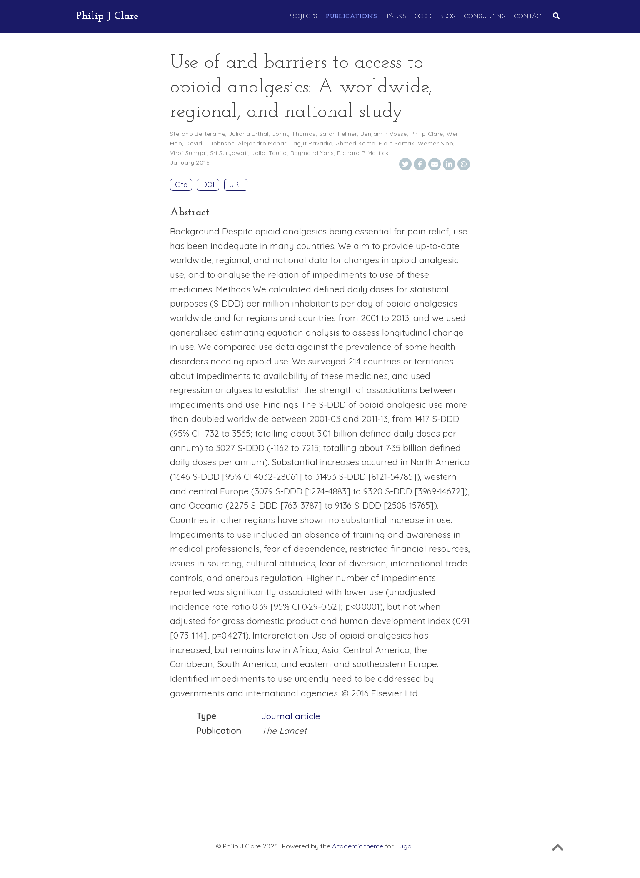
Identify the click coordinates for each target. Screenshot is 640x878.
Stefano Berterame (197, 133)
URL (235, 184)
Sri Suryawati (229, 153)
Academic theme (357, 846)
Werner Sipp (436, 143)
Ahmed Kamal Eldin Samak (375, 143)
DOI (208, 184)
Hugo (403, 846)
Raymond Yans (312, 153)
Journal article (290, 716)
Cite (181, 184)
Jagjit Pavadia (311, 143)
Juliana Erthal (249, 133)
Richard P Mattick (362, 153)
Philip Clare (426, 133)
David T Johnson (210, 143)
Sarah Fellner (338, 133)
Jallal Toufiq (269, 153)
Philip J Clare (107, 16)
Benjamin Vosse (383, 133)
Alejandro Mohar (262, 143)
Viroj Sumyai (188, 153)
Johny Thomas (294, 133)
